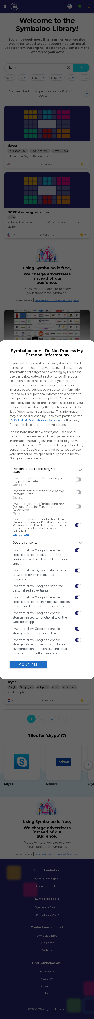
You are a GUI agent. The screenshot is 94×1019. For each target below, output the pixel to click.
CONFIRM (28, 665)
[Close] (86, 348)
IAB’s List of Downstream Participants (37, 420)
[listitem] (47, 470)
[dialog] (47, 509)
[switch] (78, 479)
